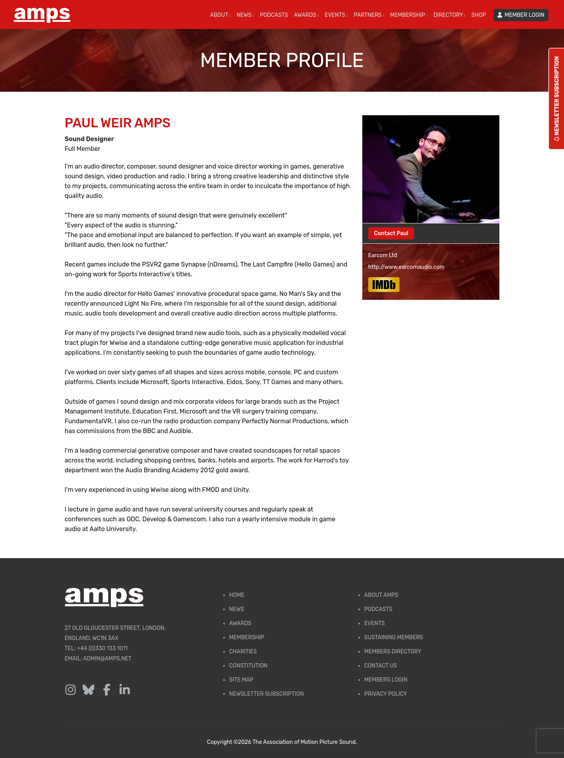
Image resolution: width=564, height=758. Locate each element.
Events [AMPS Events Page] (374, 623)
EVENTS (336, 15)
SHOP (479, 15)
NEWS (245, 15)
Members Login (385, 679)
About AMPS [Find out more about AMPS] (381, 595)
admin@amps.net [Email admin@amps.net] (107, 658)
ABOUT (220, 15)
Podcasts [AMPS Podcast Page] (378, 609)
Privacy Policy (385, 694)
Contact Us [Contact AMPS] (380, 665)
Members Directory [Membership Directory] (392, 651)
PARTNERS (369, 15)
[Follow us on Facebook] (106, 690)
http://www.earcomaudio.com (406, 267)
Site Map (241, 679)
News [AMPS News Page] (236, 609)
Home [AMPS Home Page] (236, 595)
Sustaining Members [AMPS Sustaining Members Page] (393, 637)
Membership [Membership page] (246, 637)
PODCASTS (274, 15)
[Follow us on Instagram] (70, 690)
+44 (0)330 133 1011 (102, 648)
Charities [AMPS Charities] (243, 651)
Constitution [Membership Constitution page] (248, 665)
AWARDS (306, 15)
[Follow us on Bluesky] (88, 690)
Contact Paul (391, 233)
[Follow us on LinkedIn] (124, 690)
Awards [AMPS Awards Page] (240, 623)
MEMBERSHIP (409, 15)
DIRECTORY (450, 15)
